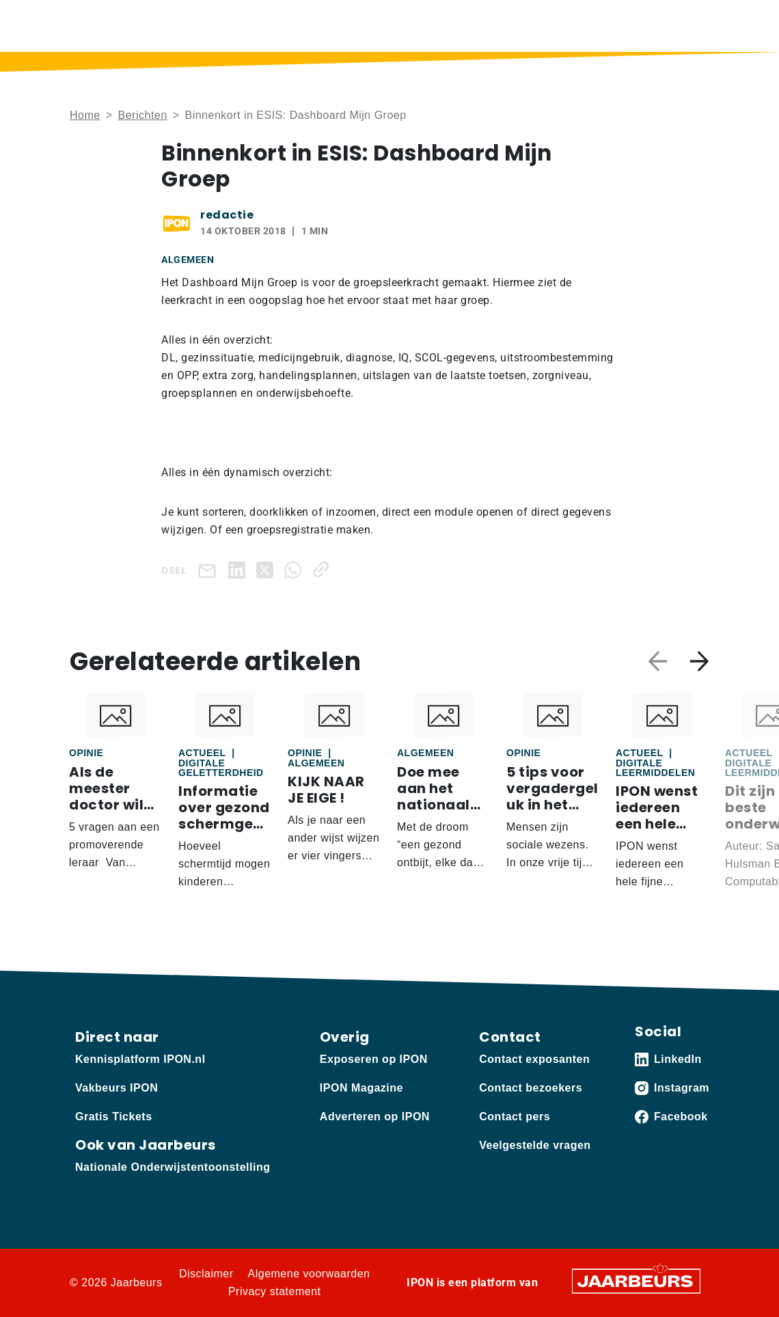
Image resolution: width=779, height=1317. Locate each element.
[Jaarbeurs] (636, 1280)
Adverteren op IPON (375, 1116)
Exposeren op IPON (374, 1059)
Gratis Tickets (113, 1116)
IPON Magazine (361, 1088)
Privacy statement (274, 1291)
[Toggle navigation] (696, 26)
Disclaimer (206, 1273)
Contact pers (514, 1116)
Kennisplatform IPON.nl (140, 1059)
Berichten (142, 115)
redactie (227, 215)
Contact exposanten (534, 1059)
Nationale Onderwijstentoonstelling (172, 1167)
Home (85, 115)
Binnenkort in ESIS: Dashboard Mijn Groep (295, 115)
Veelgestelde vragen (534, 1145)
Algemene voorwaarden (309, 1273)
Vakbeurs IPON (116, 1088)
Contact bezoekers (530, 1088)
